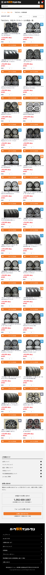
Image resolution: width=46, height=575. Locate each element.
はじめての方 (6, 538)
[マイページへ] (39, 2)
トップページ (6, 534)
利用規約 (5, 550)
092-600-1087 (23, 499)
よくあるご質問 (6, 476)
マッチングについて (7, 464)
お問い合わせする (22, 514)
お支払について (6, 470)
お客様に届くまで (7, 542)
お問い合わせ (6, 562)
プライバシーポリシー (8, 554)
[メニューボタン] (2, 2)
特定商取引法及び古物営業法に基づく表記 (14, 558)
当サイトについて (7, 546)
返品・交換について (7, 467)
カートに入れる (12, 45)
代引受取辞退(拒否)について (9, 473)
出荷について (5, 461)
